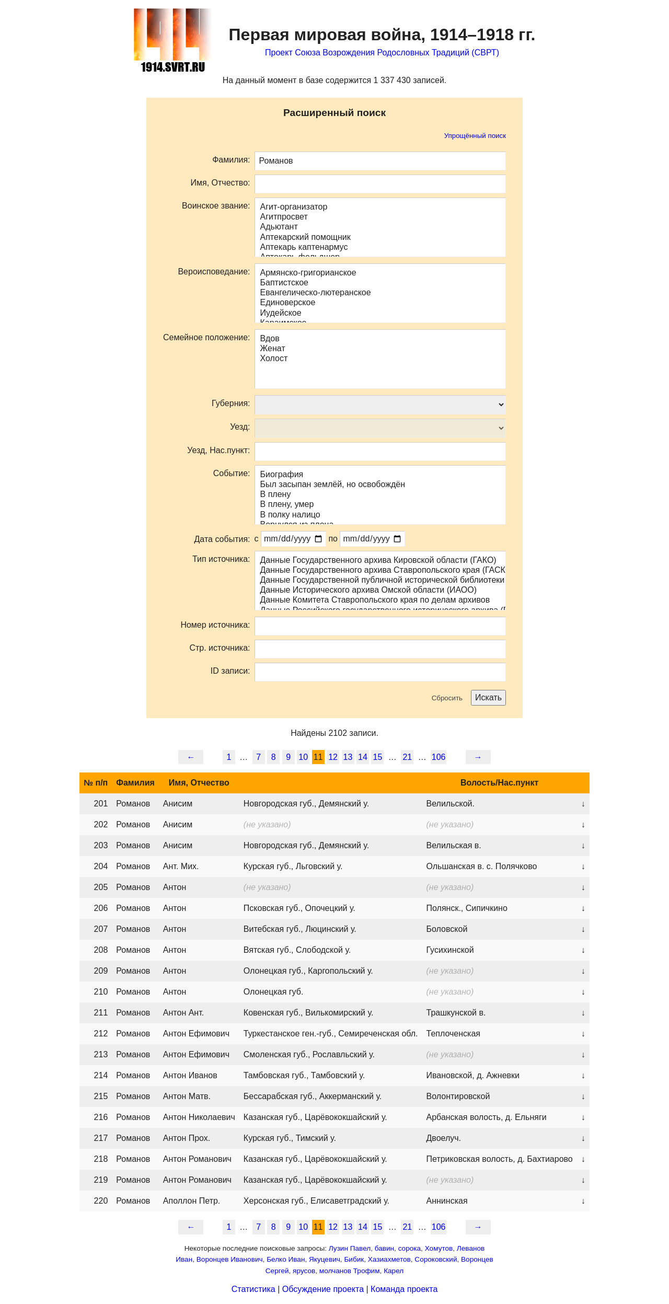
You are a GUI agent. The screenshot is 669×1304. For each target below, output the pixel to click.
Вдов (380, 339)
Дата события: (222, 539)
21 (407, 757)
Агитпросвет (380, 217)
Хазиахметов (389, 1259)
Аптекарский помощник (380, 238)
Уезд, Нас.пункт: (218, 450)
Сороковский (435, 1259)
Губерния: (231, 403)
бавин (384, 1248)
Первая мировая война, (382, 34)
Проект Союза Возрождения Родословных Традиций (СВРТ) (382, 52)
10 (303, 757)
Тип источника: (221, 559)
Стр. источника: (219, 647)
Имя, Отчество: (220, 182)
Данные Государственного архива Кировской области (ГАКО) (380, 561)
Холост (380, 359)
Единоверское (380, 303)
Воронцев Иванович (230, 1259)
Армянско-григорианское (380, 273)
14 (362, 757)
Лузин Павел (350, 1248)
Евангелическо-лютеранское (380, 293)
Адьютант (380, 227)
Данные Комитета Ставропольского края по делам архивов (380, 600)
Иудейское (380, 313)
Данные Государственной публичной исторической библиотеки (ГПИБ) (380, 580)
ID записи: (230, 670)
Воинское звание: (216, 205)
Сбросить (447, 698)
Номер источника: (215, 624)
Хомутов (439, 1248)
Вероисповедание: (214, 271)
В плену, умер (380, 505)
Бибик (354, 1259)
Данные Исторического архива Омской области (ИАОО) (380, 590)
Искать (488, 697)
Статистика (253, 1289)
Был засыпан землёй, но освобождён (380, 485)
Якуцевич (324, 1259)
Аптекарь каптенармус (380, 247)
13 (348, 757)
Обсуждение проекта (323, 1289)
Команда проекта (404, 1289)
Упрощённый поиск (475, 136)
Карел (393, 1271)
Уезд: (240, 426)
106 (439, 757)
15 (378, 757)
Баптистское (380, 283)
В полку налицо (380, 515)
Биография (380, 475)
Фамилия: (231, 159)
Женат (380, 349)
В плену (380, 495)
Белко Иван (286, 1259)
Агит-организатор (380, 207)
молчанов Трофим (349, 1271)
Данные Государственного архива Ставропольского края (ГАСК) (380, 570)
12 (333, 757)
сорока (409, 1248)
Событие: (231, 473)
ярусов (304, 1271)
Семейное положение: (206, 337)
